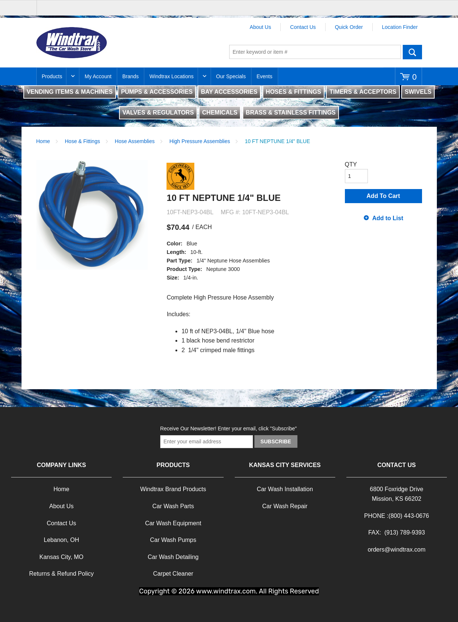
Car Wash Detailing (173, 557)
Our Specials (231, 76)
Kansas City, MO (61, 557)
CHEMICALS (219, 112)
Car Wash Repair (284, 506)
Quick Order (349, 27)
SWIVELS (418, 92)
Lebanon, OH (61, 540)
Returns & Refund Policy (61, 573)
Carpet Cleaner (173, 573)
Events (265, 76)
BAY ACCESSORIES (229, 92)
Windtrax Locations (171, 76)
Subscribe (275, 441)
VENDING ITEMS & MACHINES (70, 92)
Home (43, 141)
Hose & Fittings (82, 141)
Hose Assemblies (135, 141)
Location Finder (400, 27)
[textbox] (315, 52)
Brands (130, 76)
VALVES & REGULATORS (158, 112)
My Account (98, 76)
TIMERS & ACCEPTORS (362, 92)
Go (412, 52)
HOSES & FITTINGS (293, 92)
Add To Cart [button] (383, 196)
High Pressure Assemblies (199, 141)
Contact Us (303, 27)
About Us (260, 27)
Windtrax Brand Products (173, 489)
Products (52, 76)
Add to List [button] (387, 218)
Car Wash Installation (285, 489)
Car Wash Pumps (173, 540)
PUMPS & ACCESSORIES (156, 92)
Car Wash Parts (173, 506)
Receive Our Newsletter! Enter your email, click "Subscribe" (228, 428)
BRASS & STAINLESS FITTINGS (291, 112)
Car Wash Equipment (173, 523)
